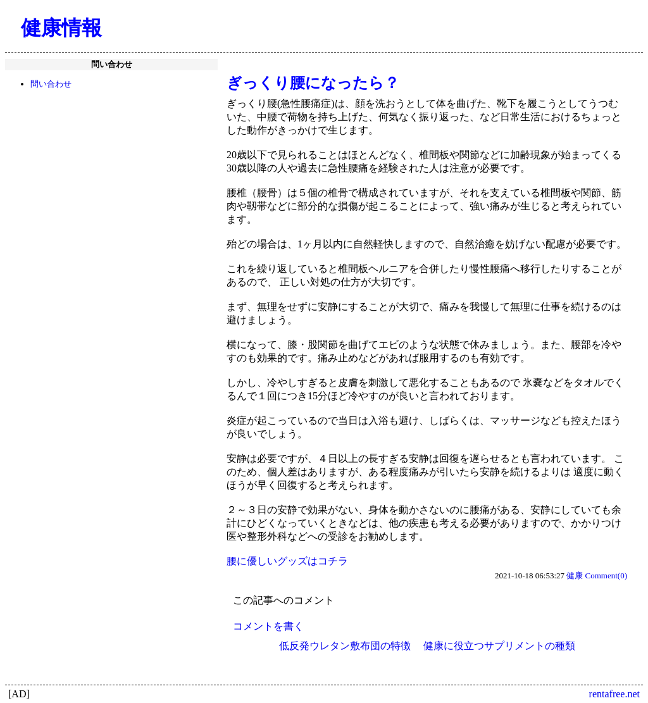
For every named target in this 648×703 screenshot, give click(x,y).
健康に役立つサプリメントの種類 (499, 645)
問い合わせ (51, 84)
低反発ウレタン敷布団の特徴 (345, 645)
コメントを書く (268, 626)
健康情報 (61, 27)
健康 (574, 575)
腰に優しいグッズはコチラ (287, 561)
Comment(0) (606, 575)
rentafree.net (614, 693)
